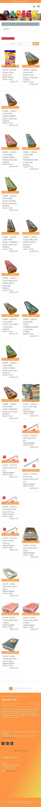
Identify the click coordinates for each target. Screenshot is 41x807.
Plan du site (24, 801)
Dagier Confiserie (21, 750)
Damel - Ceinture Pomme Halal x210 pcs (9, 540)
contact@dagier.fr (12, 771)
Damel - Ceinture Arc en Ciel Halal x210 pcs (30, 406)
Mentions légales (33, 801)
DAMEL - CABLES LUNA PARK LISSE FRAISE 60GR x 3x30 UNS (9, 282)
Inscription (25, 1)
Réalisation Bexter (26, 803)
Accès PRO (11, 801)
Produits (20, 29)
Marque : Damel (7, 79)
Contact (17, 801)
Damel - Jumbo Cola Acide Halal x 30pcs (30, 548)
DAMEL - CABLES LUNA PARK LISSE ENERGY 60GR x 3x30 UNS (30, 241)
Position (23, 44)
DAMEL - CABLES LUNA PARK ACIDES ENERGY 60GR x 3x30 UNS (9, 115)
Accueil (4, 801)
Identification (16, 1)
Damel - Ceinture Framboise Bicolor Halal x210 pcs (30, 478)
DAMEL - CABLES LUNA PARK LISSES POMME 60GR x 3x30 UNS (9, 367)
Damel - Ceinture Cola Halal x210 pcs (30, 438)
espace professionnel (8, 738)
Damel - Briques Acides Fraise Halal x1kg (9, 72)
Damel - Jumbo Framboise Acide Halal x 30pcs (9, 658)
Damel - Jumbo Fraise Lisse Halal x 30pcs (30, 620)
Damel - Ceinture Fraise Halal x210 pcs (9, 467)
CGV (10, 803)
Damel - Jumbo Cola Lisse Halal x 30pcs (9, 586)
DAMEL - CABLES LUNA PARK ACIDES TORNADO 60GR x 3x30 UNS (10, 241)
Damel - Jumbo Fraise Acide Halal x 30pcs (10, 620)
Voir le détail (10, 66)
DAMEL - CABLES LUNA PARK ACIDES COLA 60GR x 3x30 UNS (30, 74)
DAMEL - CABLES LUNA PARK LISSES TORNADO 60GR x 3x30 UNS (9, 408)
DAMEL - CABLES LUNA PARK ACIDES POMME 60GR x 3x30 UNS (9, 200)
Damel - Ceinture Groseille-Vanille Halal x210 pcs (9, 509)
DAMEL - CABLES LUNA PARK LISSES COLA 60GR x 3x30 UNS (10, 323)
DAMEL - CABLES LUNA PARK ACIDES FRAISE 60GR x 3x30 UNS (9, 156)
